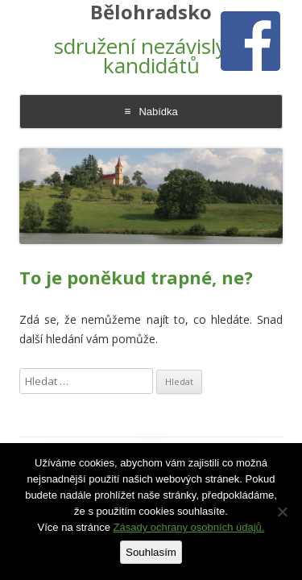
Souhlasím (151, 552)
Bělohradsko (151, 12)
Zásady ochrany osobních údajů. (189, 527)
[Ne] (282, 511)
